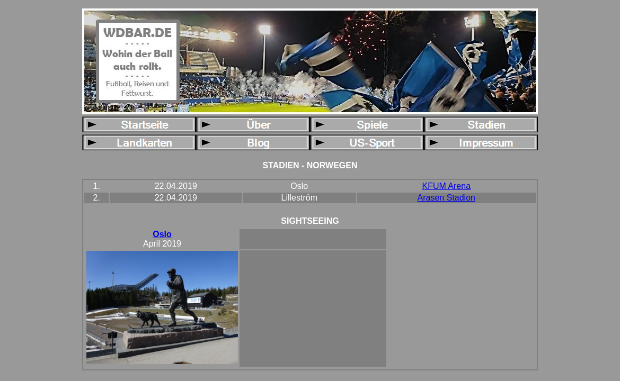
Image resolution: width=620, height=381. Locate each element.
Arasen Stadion (446, 197)
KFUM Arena (446, 186)
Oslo (162, 234)
